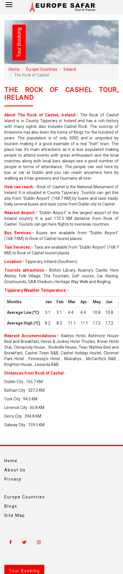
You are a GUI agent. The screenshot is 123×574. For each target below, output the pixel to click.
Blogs (10, 506)
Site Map (14, 515)
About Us (15, 470)
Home (14, 69)
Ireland (70, 69)
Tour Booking (19, 42)
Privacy (13, 479)
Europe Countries (41, 69)
